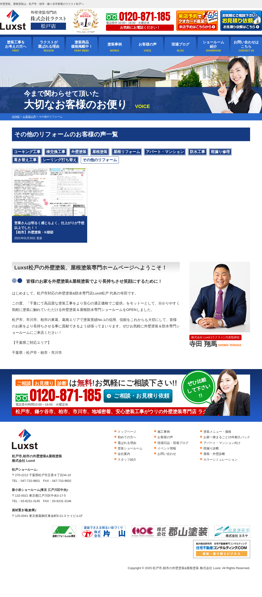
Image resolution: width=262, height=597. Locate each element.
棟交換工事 (55, 152)
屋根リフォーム (126, 152)
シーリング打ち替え (59, 160)
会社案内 (124, 454)
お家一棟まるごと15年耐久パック (226, 437)
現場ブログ (180, 44)
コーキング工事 (27, 152)
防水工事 (197, 152)
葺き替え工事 (25, 160)
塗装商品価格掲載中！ (81, 44)
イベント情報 (166, 448)
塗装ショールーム (130, 448)
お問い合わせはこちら (246, 44)
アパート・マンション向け (222, 443)
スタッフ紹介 (127, 459)
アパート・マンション (165, 152)
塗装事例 (114, 44)
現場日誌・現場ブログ (172, 443)
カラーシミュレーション (220, 459)
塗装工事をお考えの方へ (15, 44)
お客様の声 (147, 44)
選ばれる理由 (127, 443)
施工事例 (163, 431)
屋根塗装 (99, 152)
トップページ (127, 431)
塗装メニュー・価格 (217, 431)
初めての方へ (127, 437)
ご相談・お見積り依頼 (141, 396)
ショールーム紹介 (213, 44)
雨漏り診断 (211, 448)
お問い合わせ (166, 454)
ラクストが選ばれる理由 (48, 44)
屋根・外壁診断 (214, 454)
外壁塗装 (78, 152)
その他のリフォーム (100, 160)
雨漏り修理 (220, 152)
